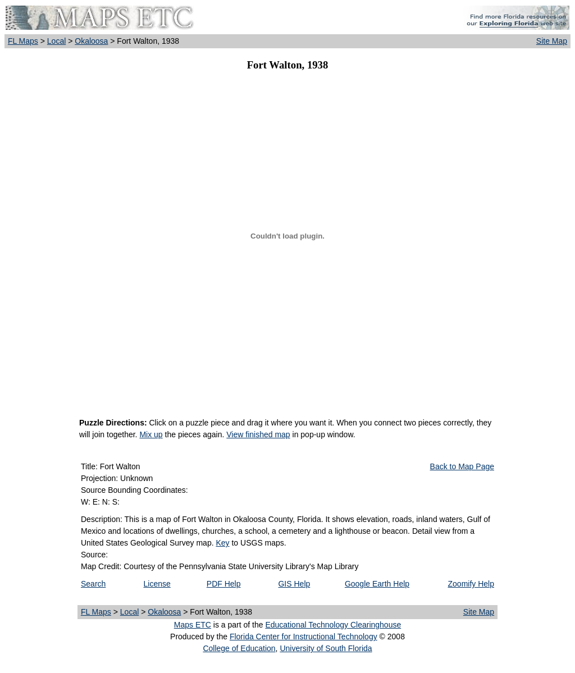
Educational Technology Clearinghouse (333, 624)
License (157, 583)
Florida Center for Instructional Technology (303, 636)
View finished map (258, 434)
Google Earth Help (377, 583)
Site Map (551, 40)
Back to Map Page (462, 466)
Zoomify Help (471, 583)
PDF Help (224, 583)
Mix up (150, 434)
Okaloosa (91, 40)
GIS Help (294, 583)
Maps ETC (192, 624)
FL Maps (23, 40)
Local (56, 40)
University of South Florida (326, 648)
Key (222, 542)
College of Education (239, 648)
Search (93, 583)
